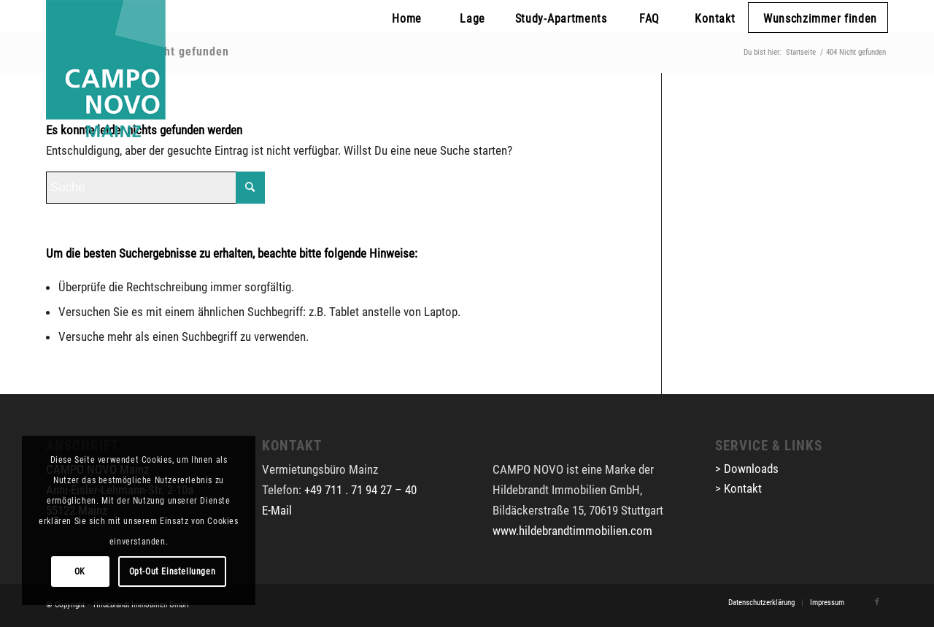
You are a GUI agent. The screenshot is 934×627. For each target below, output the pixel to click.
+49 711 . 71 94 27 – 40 (360, 489)
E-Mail (277, 510)
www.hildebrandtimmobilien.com (572, 530)
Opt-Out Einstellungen (172, 571)
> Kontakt (738, 488)
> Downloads (747, 468)
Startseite (801, 52)
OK (79, 571)
